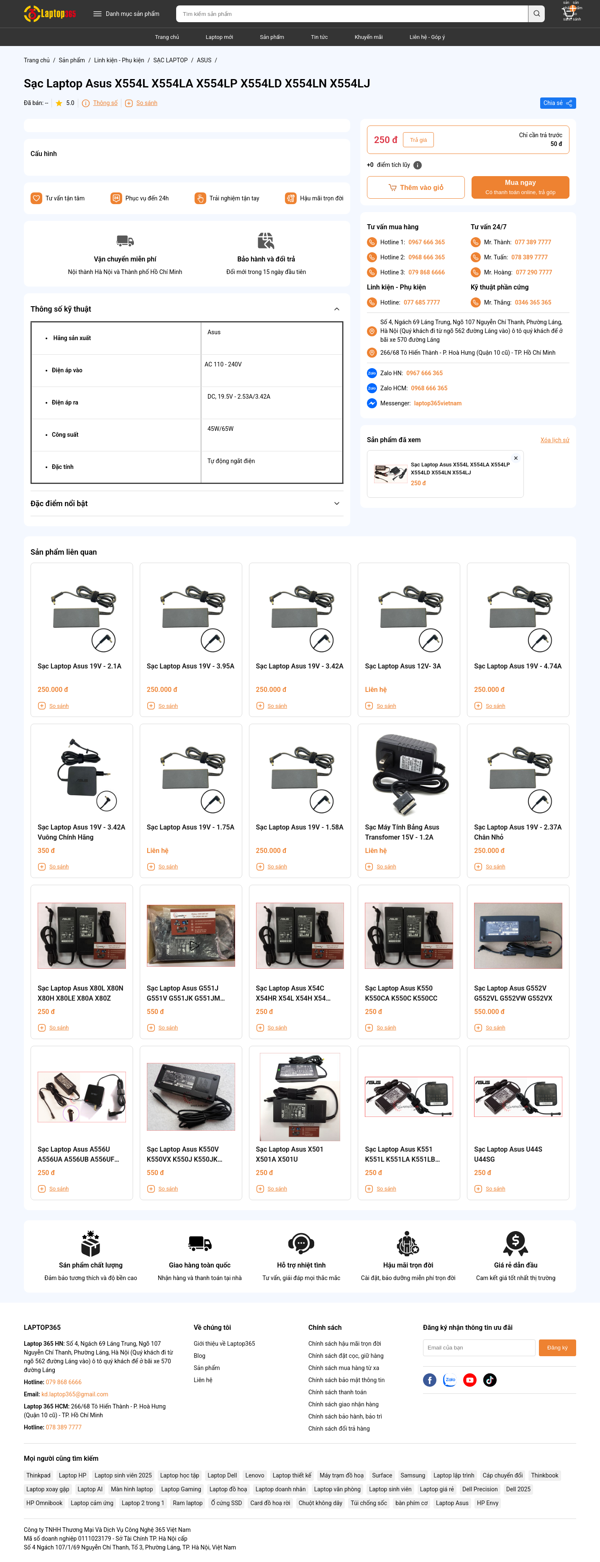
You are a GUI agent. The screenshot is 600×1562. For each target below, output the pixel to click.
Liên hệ (203, 1380)
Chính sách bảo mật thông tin (346, 1380)
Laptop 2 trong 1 (143, 1503)
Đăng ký (557, 1347)
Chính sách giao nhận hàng (343, 1404)
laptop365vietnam (438, 403)
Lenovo (254, 1475)
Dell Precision (480, 1489)
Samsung (413, 1475)
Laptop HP (73, 1475)
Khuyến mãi (369, 37)
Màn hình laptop (132, 1489)
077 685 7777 (422, 302)
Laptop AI (90, 1489)
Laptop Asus (452, 1503)
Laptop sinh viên (390, 1489)
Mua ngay (520, 187)
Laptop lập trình (453, 1475)
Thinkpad (38, 1475)
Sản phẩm (272, 37)
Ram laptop (188, 1503)
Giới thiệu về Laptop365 (224, 1343)
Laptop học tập (179, 1475)
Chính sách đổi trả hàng (339, 1428)
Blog (199, 1355)
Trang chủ (167, 37)
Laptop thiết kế (292, 1475)
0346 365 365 (533, 302)
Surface (382, 1475)
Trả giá (418, 140)
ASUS (204, 60)
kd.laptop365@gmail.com (74, 1394)
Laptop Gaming (181, 1489)
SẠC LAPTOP (170, 60)
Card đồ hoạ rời (270, 1503)
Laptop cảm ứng (92, 1503)
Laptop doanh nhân (281, 1489)
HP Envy (487, 1503)
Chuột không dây (320, 1503)
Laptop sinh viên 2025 (123, 1475)
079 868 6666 (426, 272)
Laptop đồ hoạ (228, 1489)
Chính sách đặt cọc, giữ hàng (346, 1355)
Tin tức (319, 37)
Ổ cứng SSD (226, 1503)
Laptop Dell (222, 1475)
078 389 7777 (529, 257)
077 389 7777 (533, 242)
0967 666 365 (426, 242)
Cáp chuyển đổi (503, 1475)
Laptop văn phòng (337, 1489)
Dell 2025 (518, 1489)
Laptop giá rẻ (437, 1489)
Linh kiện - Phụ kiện (119, 60)
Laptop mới (219, 37)
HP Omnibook (44, 1503)
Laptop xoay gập (47, 1489)
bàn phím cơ (411, 1503)
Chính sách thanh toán (337, 1392)
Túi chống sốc (369, 1503)
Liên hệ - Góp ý (427, 37)
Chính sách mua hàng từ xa (343, 1368)
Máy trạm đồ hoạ (342, 1475)
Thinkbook (544, 1475)
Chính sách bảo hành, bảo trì (345, 1416)
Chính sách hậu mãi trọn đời (344, 1343)
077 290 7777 (534, 272)
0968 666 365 (426, 257)
